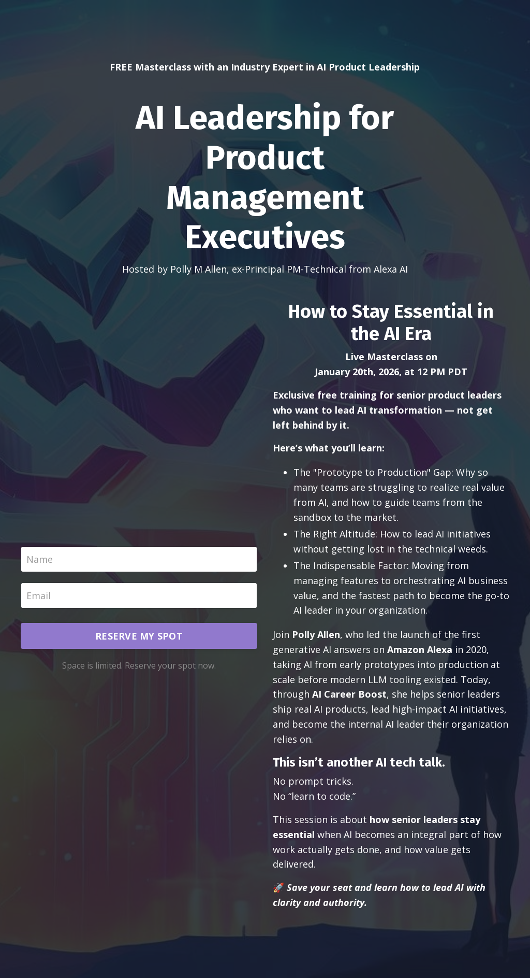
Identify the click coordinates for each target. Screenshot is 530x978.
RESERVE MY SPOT (139, 636)
